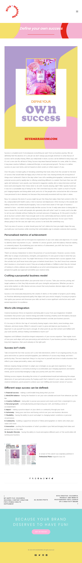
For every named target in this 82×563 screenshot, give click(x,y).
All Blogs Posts (41, 500)
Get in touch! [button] (41, 532)
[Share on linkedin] (41, 478)
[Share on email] (52, 478)
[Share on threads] (35, 478)
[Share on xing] (49, 478)
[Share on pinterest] (38, 478)
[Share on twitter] (32, 478)
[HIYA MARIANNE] (12, 11)
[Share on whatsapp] (43, 478)
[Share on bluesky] (46, 478)
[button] (77, 11)
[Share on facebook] (30, 478)
